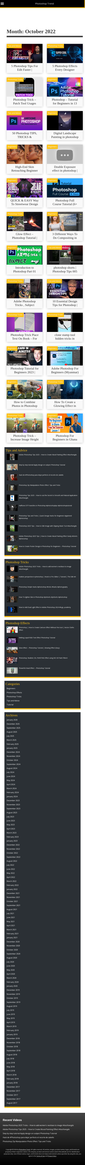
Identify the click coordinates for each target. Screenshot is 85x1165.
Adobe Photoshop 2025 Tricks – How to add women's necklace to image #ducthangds (38, 1125)
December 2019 (13, 990)
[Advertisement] (42, 20)
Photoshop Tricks (55, 46)
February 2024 (13, 792)
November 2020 (13, 945)
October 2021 (12, 901)
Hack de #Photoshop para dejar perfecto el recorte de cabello (28, 1137)
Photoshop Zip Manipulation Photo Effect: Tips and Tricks (27, 1141)
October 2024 (12, 760)
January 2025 (12, 748)
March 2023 (11, 833)
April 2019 (11, 1022)
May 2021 (11, 921)
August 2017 (12, 1103)
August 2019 (12, 1006)
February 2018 (13, 1079)
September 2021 (13, 905)
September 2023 (13, 808)
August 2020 (12, 958)
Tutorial (10, 704)
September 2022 (13, 857)
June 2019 (11, 1014)
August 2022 (12, 861)
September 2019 (13, 1002)
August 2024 (12, 768)
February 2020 (13, 982)
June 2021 (11, 917)
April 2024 (11, 784)
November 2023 (13, 804)
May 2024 (11, 780)
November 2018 (13, 1042)
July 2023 (10, 816)
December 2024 (13, 752)
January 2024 (12, 796)
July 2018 (10, 1058)
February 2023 (13, 837)
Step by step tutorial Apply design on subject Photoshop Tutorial (30, 1133)
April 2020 (11, 974)
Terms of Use (40, 1156)
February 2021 (13, 933)
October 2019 (12, 998)
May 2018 (11, 1066)
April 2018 (11, 1070)
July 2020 (10, 962)
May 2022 (11, 873)
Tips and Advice (14, 46)
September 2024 (13, 764)
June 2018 (11, 1062)
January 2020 (12, 986)
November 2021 (13, 897)
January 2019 (12, 1034)
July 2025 (10, 736)
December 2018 (13, 1038)
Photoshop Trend (44, 3)
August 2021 (12, 909)
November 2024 (13, 756)
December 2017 (13, 1087)
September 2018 (13, 1050)
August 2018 (12, 1054)
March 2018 (11, 1075)
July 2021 (10, 913)
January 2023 (12, 841)
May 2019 (11, 1018)
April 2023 (11, 829)
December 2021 (13, 893)
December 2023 (13, 800)
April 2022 (11, 877)
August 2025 (12, 732)
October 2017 (12, 1095)
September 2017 (13, 1099)
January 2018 (12, 1083)
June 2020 (11, 966)
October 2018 (12, 1046)
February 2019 (13, 1030)
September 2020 (13, 954)
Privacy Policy (52, 1156)
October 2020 (12, 950)
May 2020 (11, 970)
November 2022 (13, 849)
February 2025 (13, 744)
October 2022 (12, 853)
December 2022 (13, 845)
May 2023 (11, 824)
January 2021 (12, 937)
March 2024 (11, 788)
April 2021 (11, 925)
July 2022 (10, 865)
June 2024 (11, 776)
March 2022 (11, 881)
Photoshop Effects (14, 692)
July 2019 (10, 1010)
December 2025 (13, 724)
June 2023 (11, 820)
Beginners (52, 79)
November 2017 (13, 1091)
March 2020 (11, 978)
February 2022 (13, 885)
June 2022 (11, 869)
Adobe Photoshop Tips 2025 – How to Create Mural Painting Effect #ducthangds (36, 1129)
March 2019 (11, 1026)
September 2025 (13, 728)
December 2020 (13, 941)
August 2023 (12, 812)
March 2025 (11, 740)
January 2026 (12, 720)
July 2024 (10, 772)
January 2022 (12, 889)
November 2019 (13, 994)
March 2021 (11, 929)
